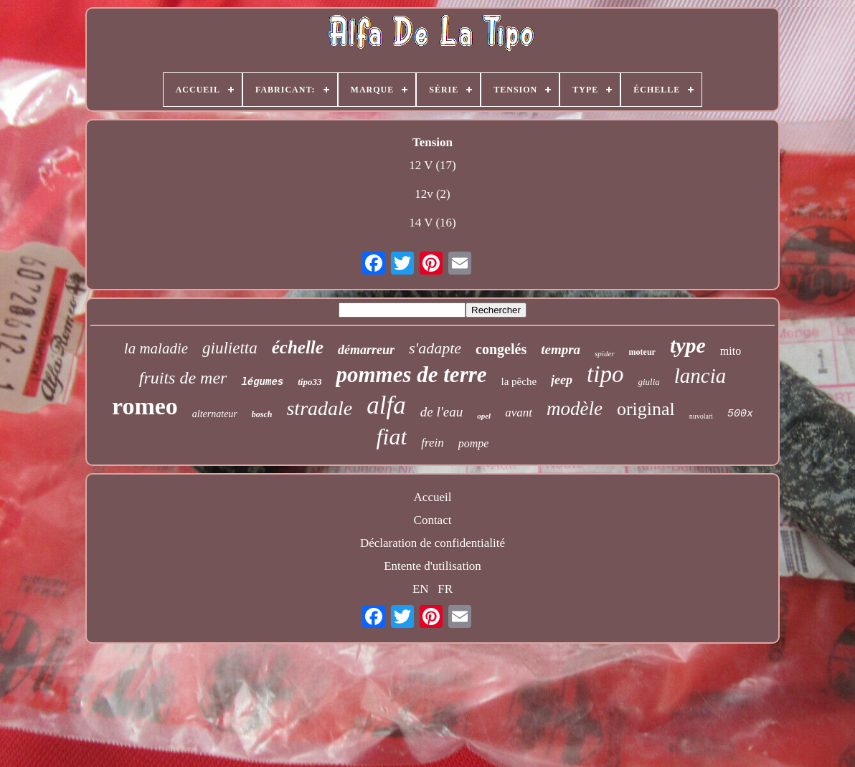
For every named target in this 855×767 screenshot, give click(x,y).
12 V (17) (432, 165)
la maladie (156, 348)
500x (740, 414)
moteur (642, 352)
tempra (560, 349)
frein (432, 442)
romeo (145, 406)
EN (420, 589)
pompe (473, 443)
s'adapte (435, 348)
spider (605, 353)
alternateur (214, 414)
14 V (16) (432, 222)
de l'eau (441, 411)
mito (730, 351)
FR (445, 589)
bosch (262, 414)
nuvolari (701, 416)
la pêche (519, 381)
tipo (605, 374)
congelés (501, 349)
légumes (262, 382)
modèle (575, 408)
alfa (386, 405)
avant (518, 412)
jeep (561, 380)
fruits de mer (183, 377)
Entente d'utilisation (432, 566)
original (646, 409)
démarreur (366, 350)
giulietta (230, 348)
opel (484, 415)
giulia (648, 381)
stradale (319, 408)
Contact (433, 520)
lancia (700, 375)
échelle (297, 347)
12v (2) (432, 194)
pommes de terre (411, 374)
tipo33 (309, 381)
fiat (392, 436)
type (688, 345)
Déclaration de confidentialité (432, 543)
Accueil (433, 497)
